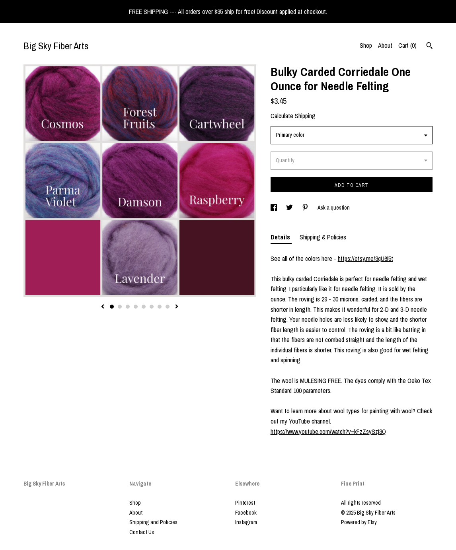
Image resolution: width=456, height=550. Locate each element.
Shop (366, 45)
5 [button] (144, 307)
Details (281, 237)
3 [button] (128, 307)
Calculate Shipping (293, 115)
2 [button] (120, 307)
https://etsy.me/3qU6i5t (365, 258)
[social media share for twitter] (290, 207)
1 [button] (112, 307)
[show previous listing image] (103, 307)
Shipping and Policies (153, 522)
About (385, 45)
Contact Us (141, 532)
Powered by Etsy (359, 522)
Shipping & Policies (323, 237)
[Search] (430, 46)
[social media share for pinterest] (306, 207)
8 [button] (168, 307)
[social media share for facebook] (274, 207)
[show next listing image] (177, 307)
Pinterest (245, 502)
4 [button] (136, 307)
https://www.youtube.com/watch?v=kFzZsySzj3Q (328, 431)
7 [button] (160, 307)
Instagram (246, 522)
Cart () (407, 45)
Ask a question (334, 207)
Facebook (246, 512)
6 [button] (152, 307)
